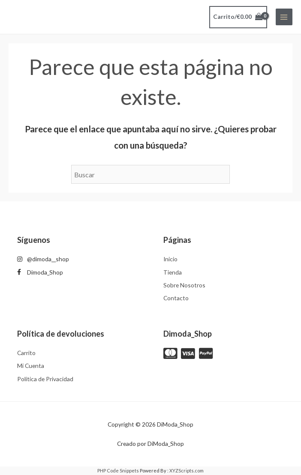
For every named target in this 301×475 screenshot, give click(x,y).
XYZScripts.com (186, 470)
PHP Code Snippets (118, 470)
